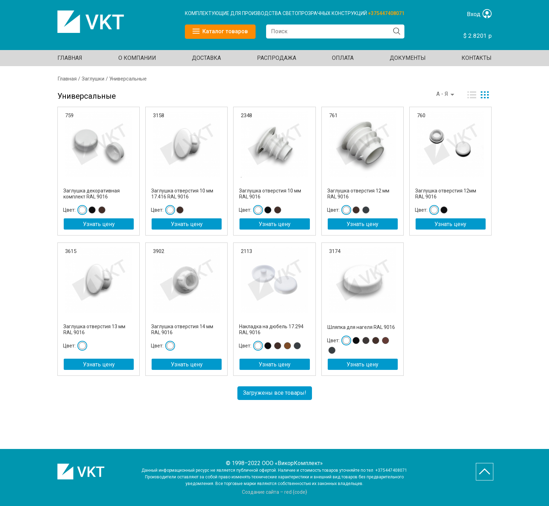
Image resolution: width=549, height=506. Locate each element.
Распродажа (276, 58)
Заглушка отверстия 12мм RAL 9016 (445, 193)
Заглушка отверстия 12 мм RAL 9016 (358, 193)
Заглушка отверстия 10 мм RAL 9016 (270, 193)
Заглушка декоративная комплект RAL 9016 (91, 193)
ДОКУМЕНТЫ (408, 58)
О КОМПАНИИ (137, 58)
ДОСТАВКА (206, 58)
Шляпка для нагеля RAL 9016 (361, 327)
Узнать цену (99, 224)
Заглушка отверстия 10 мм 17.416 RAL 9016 (182, 193)
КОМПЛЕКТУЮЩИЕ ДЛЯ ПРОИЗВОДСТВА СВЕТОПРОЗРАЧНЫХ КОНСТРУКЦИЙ (276, 13)
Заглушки (93, 79)
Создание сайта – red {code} (274, 492)
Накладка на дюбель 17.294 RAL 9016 (271, 329)
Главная (69, 58)
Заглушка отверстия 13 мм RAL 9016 (94, 329)
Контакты (476, 58)
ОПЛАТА (343, 58)
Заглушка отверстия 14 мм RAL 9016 (182, 329)
